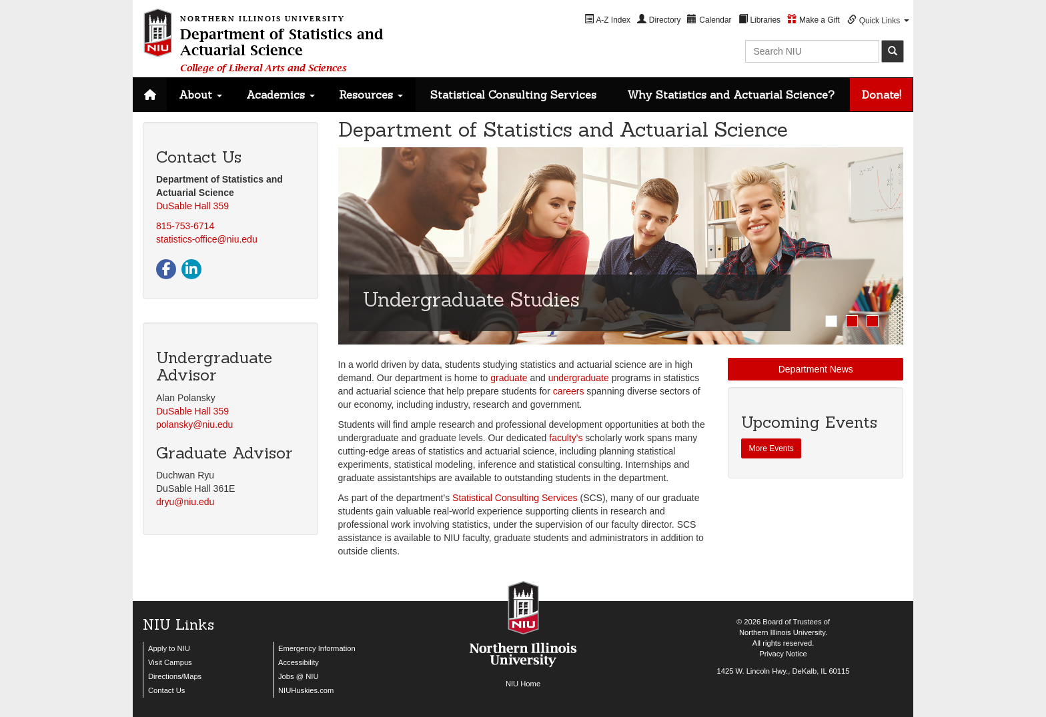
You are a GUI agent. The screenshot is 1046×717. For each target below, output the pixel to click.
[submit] (892, 51)
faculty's (565, 437)
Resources (371, 94)
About (200, 94)
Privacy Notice (783, 654)
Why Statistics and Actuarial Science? (731, 94)
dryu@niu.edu (185, 501)
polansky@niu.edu (194, 424)
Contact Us (166, 690)
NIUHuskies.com (306, 690)
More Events (770, 448)
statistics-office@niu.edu (206, 239)
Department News (815, 369)
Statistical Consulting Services (513, 94)
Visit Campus (170, 662)
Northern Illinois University (782, 632)
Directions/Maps (174, 676)
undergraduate (578, 377)
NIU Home (523, 684)
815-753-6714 (185, 226)
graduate (508, 377)
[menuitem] (607, 19)
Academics (280, 94)
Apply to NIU (169, 648)
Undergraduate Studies (471, 299)
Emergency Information (317, 648)
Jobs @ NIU (298, 676)
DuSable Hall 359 (192, 206)
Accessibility (298, 662)
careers (568, 391)
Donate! (881, 94)
